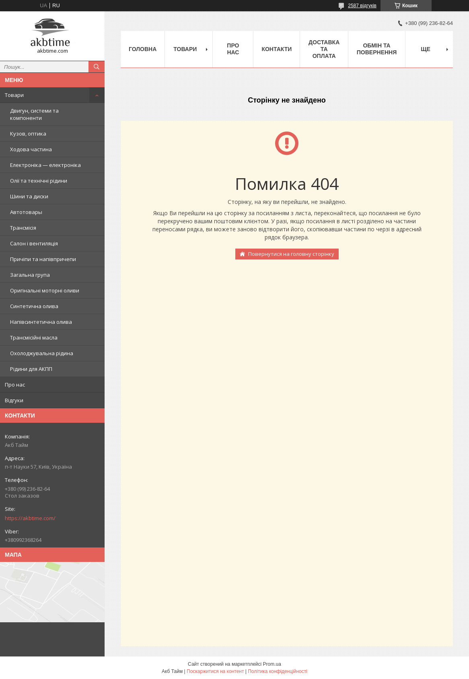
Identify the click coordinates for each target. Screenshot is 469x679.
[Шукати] (96, 67)
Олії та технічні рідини (38, 180)
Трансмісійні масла (34, 337)
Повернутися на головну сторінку (291, 253)
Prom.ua (272, 664)
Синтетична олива (34, 306)
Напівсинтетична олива (41, 321)
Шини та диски (29, 196)
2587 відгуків (362, 5)
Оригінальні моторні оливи (44, 290)
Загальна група (30, 274)
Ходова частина (31, 149)
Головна (142, 49)
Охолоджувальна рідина (41, 353)
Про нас (15, 384)
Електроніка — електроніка (45, 165)
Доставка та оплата (324, 49)
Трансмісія (23, 227)
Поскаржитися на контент (215, 671)
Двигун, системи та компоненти (34, 114)
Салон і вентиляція (34, 243)
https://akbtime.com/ (30, 518)
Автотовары (26, 212)
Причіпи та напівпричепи (43, 259)
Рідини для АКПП (31, 368)
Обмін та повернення (377, 49)
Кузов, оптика (28, 133)
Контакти (276, 49)
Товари (14, 95)
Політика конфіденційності (277, 671)
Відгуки (14, 400)
